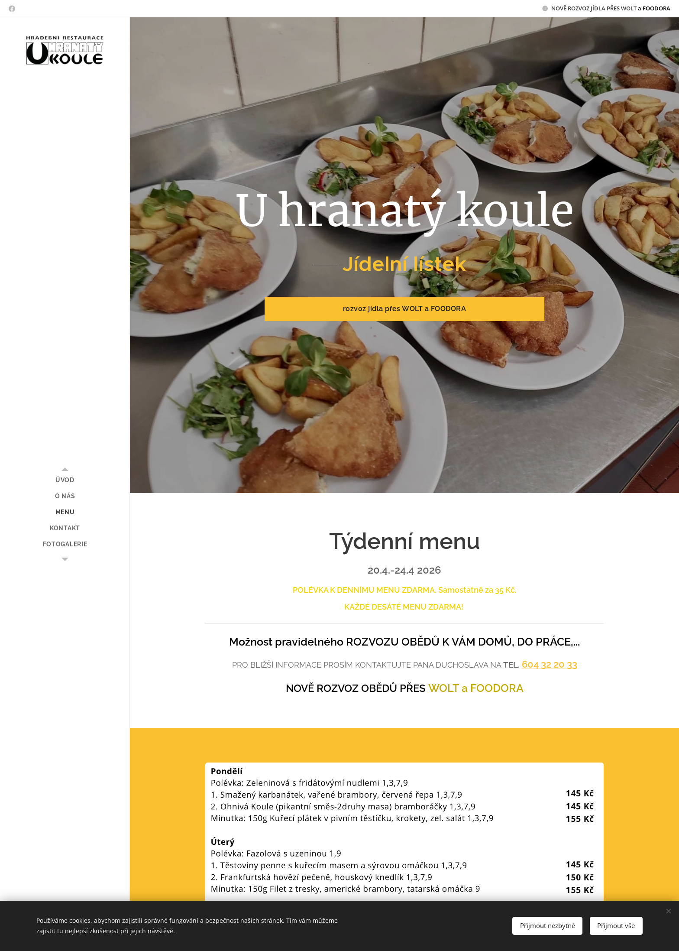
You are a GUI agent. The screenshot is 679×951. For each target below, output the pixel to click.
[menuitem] (65, 480)
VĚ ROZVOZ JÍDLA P (585, 8)
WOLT (445, 687)
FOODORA (497, 687)
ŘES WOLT (623, 8)
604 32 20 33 (549, 664)
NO (555, 8)
